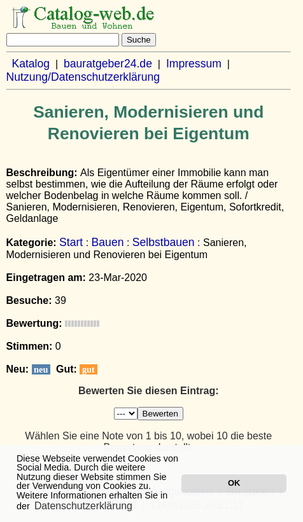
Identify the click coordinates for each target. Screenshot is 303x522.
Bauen (108, 242)
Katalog (30, 63)
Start (71, 242)
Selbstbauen (163, 242)
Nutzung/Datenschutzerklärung (83, 77)
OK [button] (234, 483)
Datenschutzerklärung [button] (83, 505)
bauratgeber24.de (108, 63)
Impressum (194, 63)
